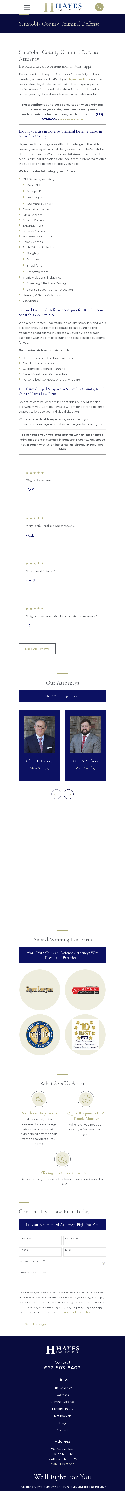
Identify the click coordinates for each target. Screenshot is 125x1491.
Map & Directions (62, 1376)
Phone (24, 1162)
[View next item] (69, 794)
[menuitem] (24, 1465)
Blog (62, 1335)
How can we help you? (33, 1185)
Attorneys (62, 1307)
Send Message (35, 1237)
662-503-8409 (62, 1280)
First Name (26, 1151)
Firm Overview (63, 1300)
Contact (62, 1342)
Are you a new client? (32, 1173)
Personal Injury (62, 1321)
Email (68, 1162)
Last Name (71, 1151)
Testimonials (62, 1328)
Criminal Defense (62, 1314)
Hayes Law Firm (79, 79)
